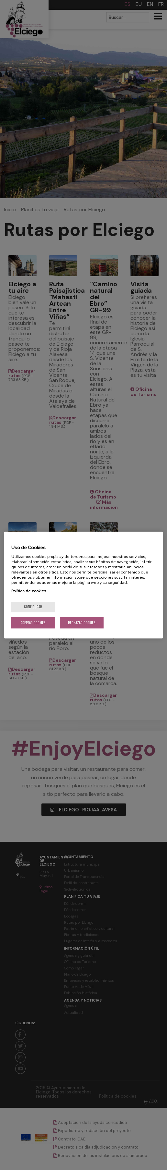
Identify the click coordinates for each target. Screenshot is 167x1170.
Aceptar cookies (33, 622)
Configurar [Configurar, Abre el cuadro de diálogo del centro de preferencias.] (33, 606)
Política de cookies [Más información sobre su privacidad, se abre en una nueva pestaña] (28, 591)
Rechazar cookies (81, 622)
